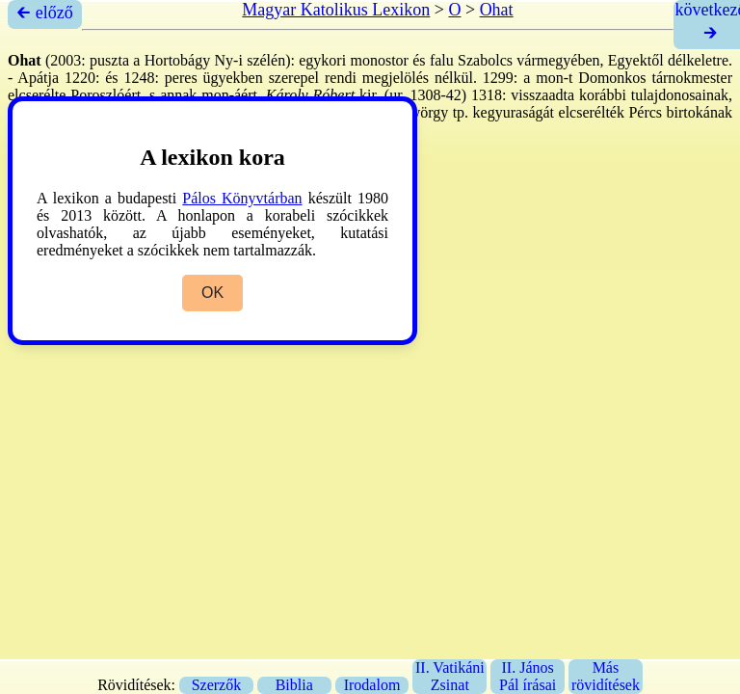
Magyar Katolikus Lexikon (336, 9)
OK (212, 292)
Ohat (497, 9)
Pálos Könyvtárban (242, 198)
